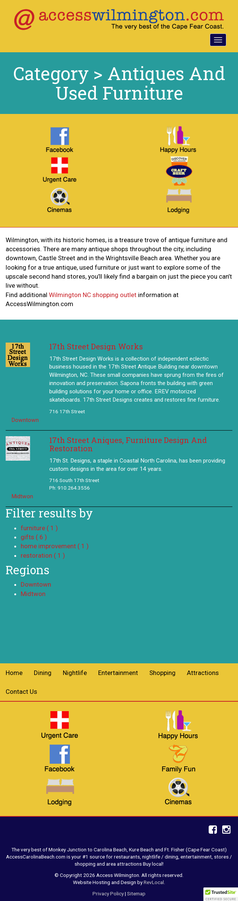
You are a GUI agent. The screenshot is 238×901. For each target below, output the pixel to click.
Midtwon (22, 496)
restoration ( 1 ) (43, 555)
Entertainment (118, 673)
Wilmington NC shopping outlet (92, 295)
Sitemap (136, 893)
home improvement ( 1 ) (55, 546)
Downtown (25, 420)
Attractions (203, 673)
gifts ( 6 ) (34, 537)
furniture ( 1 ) (39, 528)
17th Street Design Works (96, 346)
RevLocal (154, 882)
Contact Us (21, 691)
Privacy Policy (108, 893)
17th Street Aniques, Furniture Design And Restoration (128, 444)
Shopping (162, 673)
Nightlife (75, 673)
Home (14, 673)
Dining (43, 673)
